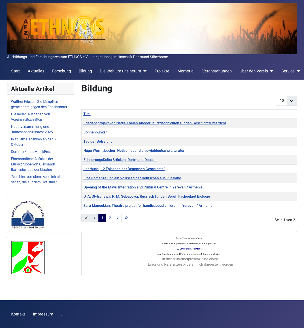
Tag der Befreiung (98, 141)
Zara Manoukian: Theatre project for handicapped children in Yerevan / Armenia (148, 205)
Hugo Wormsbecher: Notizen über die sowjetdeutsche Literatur (134, 150)
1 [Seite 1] (102, 218)
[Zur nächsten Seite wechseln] (118, 218)
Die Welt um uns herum (120, 71)
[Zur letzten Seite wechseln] (126, 218)
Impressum (43, 314)
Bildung (85, 71)
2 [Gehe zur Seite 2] (110, 218)
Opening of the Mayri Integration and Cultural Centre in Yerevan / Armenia (143, 187)
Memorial (185, 71)
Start (15, 71)
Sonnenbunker (95, 132)
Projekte (162, 71)
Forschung (61, 71)
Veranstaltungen (217, 71)
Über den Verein (254, 71)
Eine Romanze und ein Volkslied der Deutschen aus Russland (132, 178)
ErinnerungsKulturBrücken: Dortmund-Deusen (120, 160)
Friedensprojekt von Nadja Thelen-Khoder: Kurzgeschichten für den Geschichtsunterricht (154, 123)
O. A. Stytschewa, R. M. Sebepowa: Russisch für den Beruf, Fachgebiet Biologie (146, 196)
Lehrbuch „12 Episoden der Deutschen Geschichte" (124, 169)
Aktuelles (36, 71)
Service (288, 71)
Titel (87, 114)
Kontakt (18, 314)
